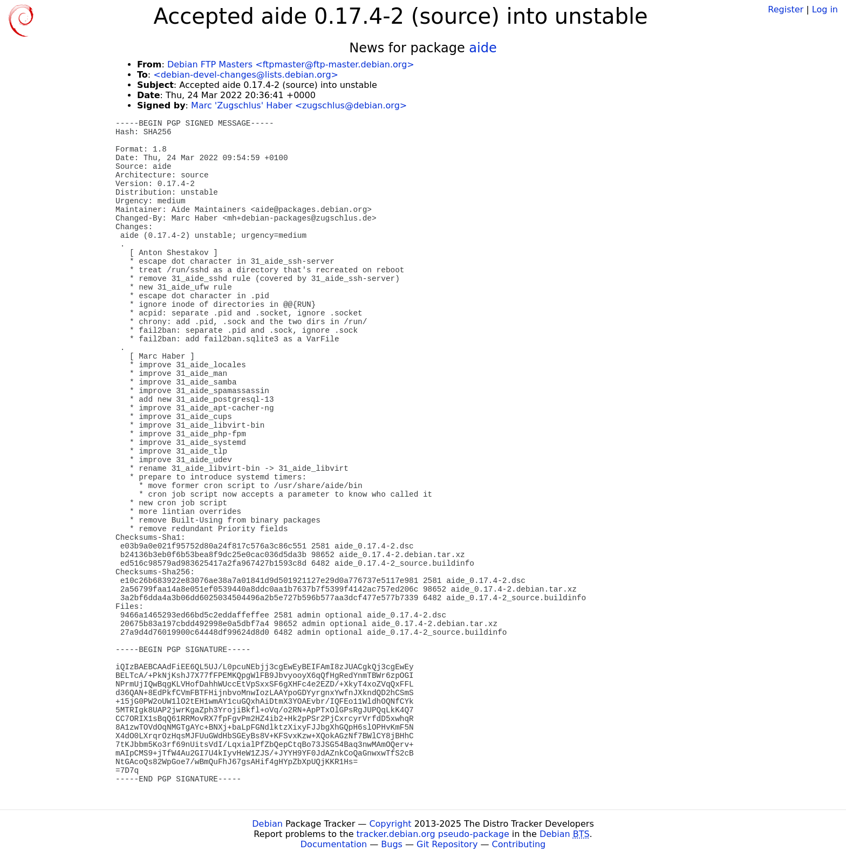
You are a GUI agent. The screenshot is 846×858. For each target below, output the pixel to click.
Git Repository (447, 844)
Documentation (334, 844)
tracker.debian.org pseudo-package (433, 834)
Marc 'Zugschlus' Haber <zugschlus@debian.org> (299, 105)
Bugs (391, 844)
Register (785, 9)
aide (482, 48)
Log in (825, 9)
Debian (267, 824)
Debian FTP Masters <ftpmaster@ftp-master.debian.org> (290, 64)
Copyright (390, 824)
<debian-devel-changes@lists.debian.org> (245, 75)
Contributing (519, 844)
